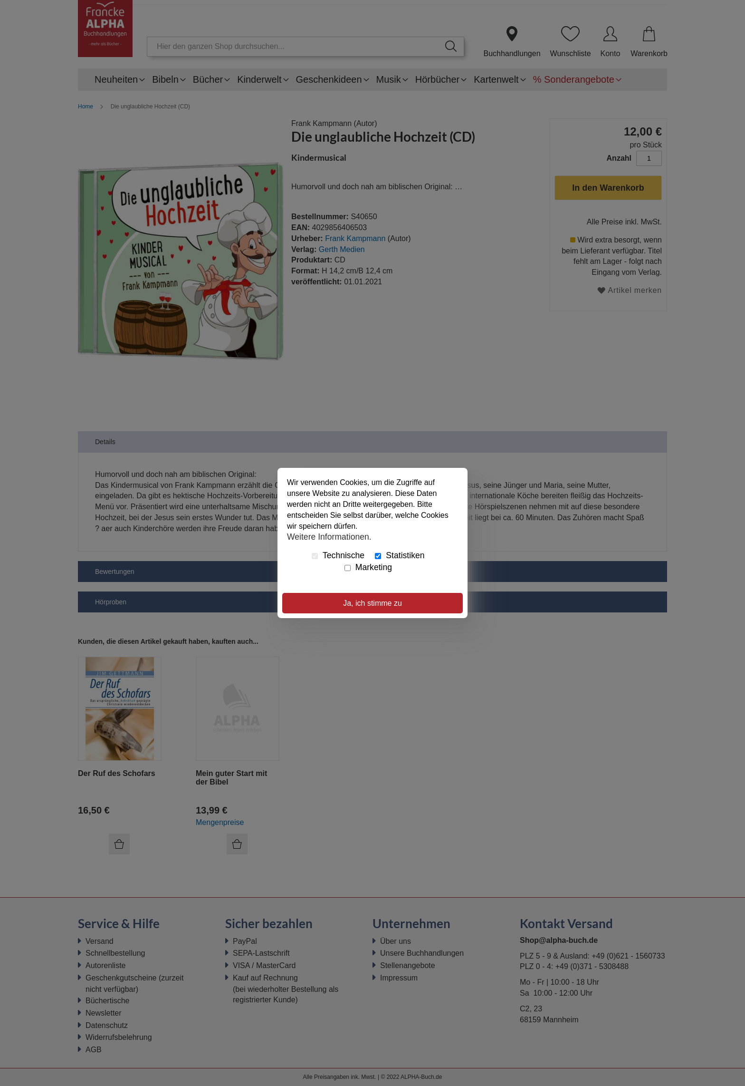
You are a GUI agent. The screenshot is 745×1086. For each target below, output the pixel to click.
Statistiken (399, 555)
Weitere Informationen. (329, 536)
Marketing (368, 567)
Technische (338, 555)
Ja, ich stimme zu (372, 603)
